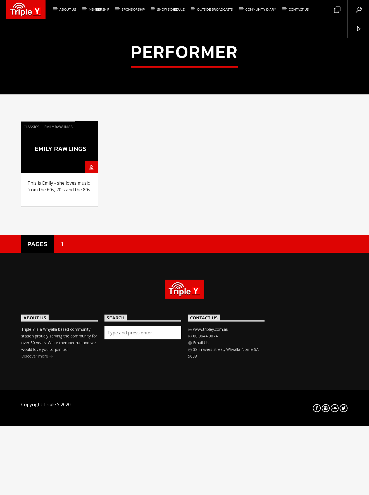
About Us (67, 9)
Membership (99, 9)
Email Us (200, 464)
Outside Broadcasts (215, 9)
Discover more (37, 478)
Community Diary (260, 9)
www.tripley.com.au (210, 450)
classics (31, 248)
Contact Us (299, 9)
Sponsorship (133, 9)
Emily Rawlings (58, 248)
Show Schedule (170, 9)
